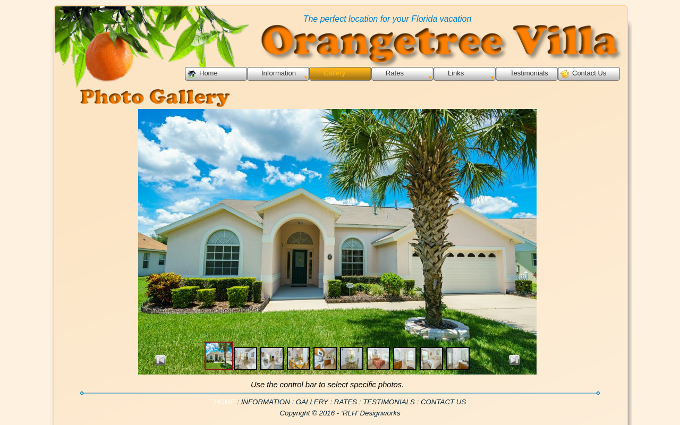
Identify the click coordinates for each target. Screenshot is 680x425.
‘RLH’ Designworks (371, 413)
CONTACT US (443, 402)
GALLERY (312, 402)
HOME (225, 402)
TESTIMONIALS (389, 402)
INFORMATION (265, 402)
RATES (345, 402)
